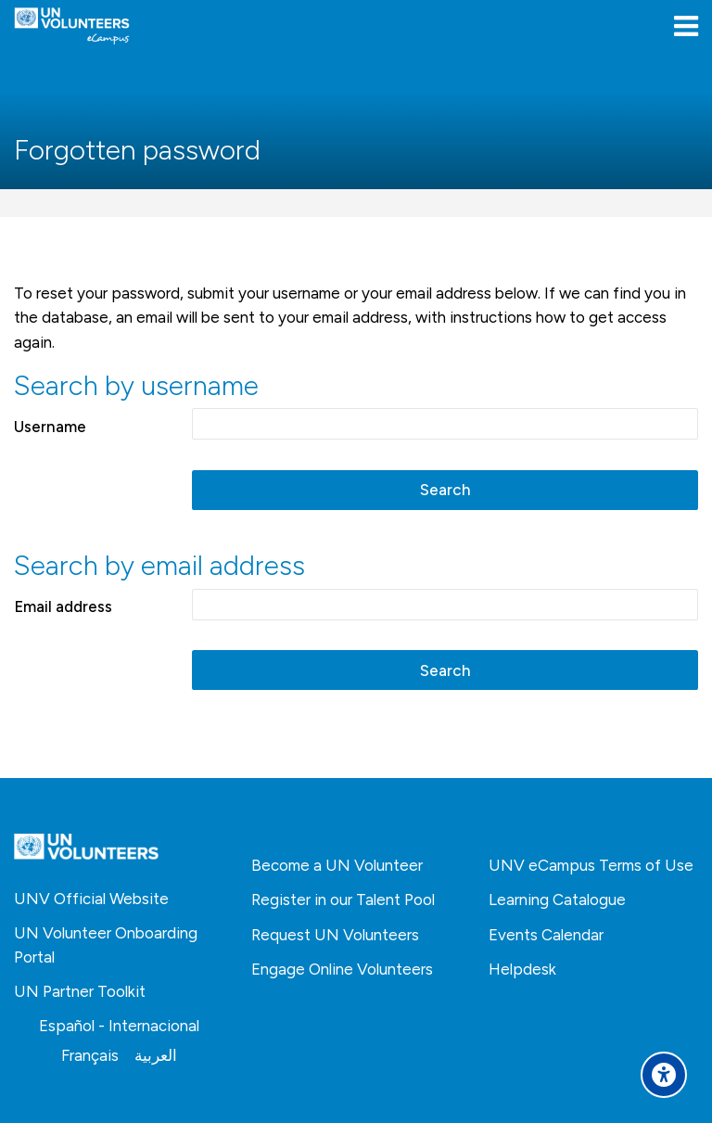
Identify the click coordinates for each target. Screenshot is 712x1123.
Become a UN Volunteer (337, 865)
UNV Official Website (91, 898)
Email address (63, 606)
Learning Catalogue (557, 899)
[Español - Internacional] (119, 1026)
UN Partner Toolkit (80, 991)
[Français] (90, 1055)
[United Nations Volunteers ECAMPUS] (72, 26)
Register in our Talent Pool (343, 899)
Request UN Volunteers (335, 934)
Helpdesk (522, 969)
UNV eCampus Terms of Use (591, 865)
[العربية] (155, 1055)
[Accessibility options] (664, 1075)
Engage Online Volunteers (342, 969)
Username (50, 426)
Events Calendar (546, 934)
